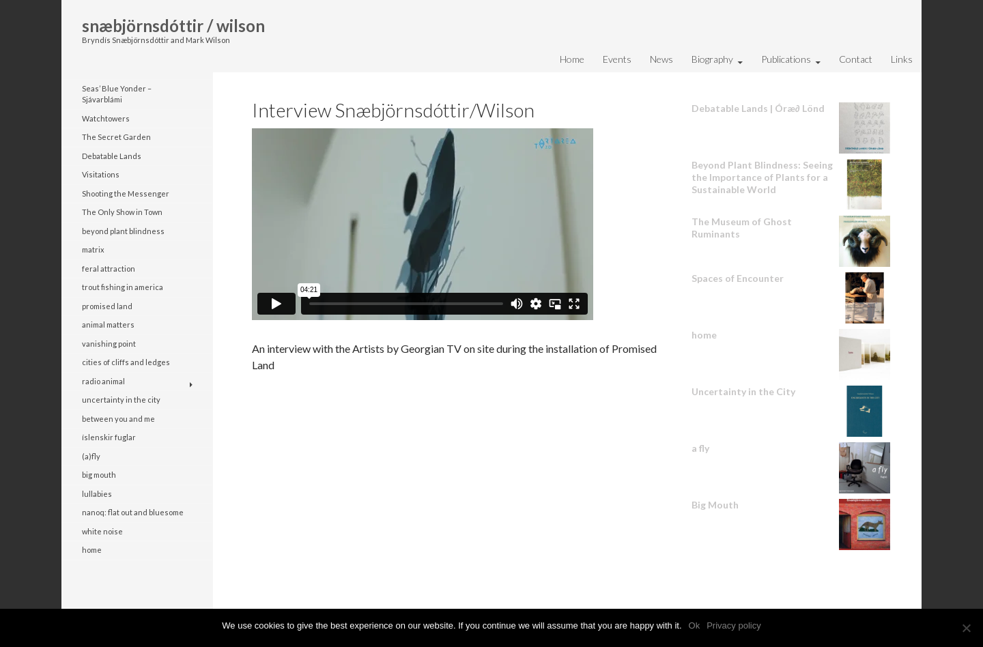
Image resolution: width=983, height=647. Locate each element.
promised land (107, 306)
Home (572, 59)
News (661, 59)
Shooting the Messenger (125, 193)
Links (902, 59)
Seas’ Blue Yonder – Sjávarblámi (117, 94)
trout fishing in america (122, 287)
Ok (694, 625)
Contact (855, 59)
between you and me (118, 418)
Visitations (100, 174)
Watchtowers (106, 118)
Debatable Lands (111, 156)
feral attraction (108, 268)
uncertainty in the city (121, 399)
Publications (786, 59)
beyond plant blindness (123, 231)
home (92, 549)
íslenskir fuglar (109, 437)
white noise (102, 531)
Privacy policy (733, 625)
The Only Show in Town (122, 211)
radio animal (103, 381)
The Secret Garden (116, 136)
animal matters (108, 324)
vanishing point (109, 343)
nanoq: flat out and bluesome (133, 512)
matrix (93, 249)
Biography (712, 59)
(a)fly (91, 456)
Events (617, 59)
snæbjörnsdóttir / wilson (173, 25)
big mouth (99, 474)
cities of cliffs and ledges (126, 362)
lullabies (97, 493)
